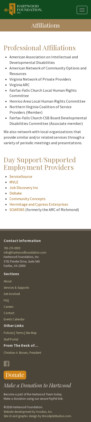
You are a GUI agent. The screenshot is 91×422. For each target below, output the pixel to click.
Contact (9, 313)
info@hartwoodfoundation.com (25, 252)
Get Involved (12, 294)
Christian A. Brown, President (22, 352)
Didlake (15, 193)
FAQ (6, 300)
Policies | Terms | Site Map (20, 333)
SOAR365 (17, 209)
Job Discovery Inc (23, 187)
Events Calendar (14, 319)
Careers (8, 307)
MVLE (13, 182)
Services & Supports (16, 287)
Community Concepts (27, 198)
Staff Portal (11, 339)
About (8, 281)
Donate (15, 374)
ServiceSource (20, 176)
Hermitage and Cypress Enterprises (38, 204)
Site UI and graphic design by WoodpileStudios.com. (38, 416)
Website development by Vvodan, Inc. (28, 412)
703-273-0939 (12, 248)
